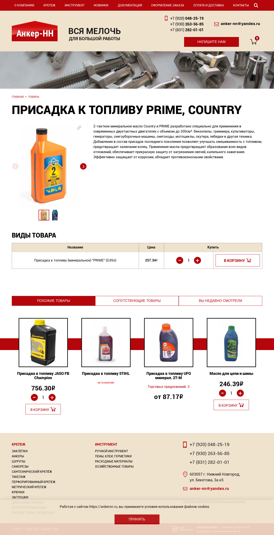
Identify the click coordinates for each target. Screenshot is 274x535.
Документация (130, 5)
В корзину (234, 260)
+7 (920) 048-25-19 (209, 444)
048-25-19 (187, 18)
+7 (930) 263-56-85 (209, 453)
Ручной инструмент (111, 451)
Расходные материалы (114, 461)
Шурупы (18, 461)
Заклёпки (20, 451)
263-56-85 (187, 24)
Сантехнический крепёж (32, 471)
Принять (137, 519)
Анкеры (18, 456)
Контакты (241, 5)
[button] (48, 154)
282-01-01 (187, 30)
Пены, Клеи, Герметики (113, 456)
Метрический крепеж (29, 487)
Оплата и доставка (208, 5)
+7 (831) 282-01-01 (209, 462)
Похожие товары (53, 301)
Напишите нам (211, 42)
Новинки (101, 5)
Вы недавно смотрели (220, 301)
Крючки (18, 492)
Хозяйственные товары (114, 466)
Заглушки (20, 497)
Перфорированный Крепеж (33, 482)
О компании (24, 5)
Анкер (35, 31)
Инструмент (75, 5)
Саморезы (20, 466)
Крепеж (49, 5)
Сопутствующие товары (137, 301)
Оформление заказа (167, 5)
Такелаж (18, 477)
